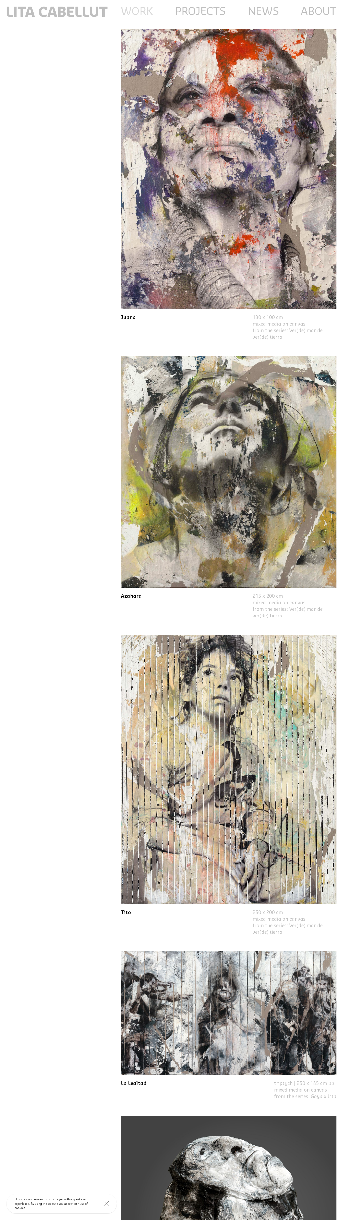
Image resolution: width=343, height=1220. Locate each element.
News (263, 12)
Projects (200, 12)
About (318, 12)
